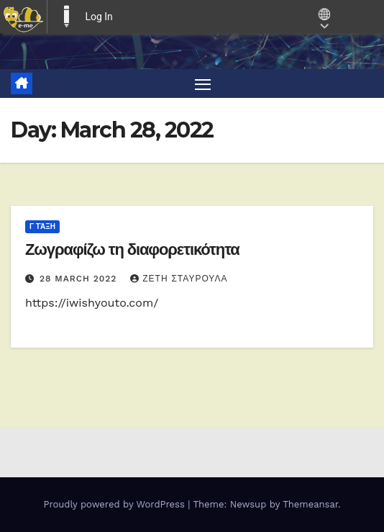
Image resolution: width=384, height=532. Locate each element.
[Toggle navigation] (203, 83)
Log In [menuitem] (98, 16)
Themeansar (310, 504)
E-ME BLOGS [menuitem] (66, 16)
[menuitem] (23, 16)
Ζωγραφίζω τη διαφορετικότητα (132, 249)
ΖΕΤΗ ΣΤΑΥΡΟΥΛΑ (178, 279)
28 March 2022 (80, 279)
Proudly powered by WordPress (115, 504)
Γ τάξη (42, 226)
